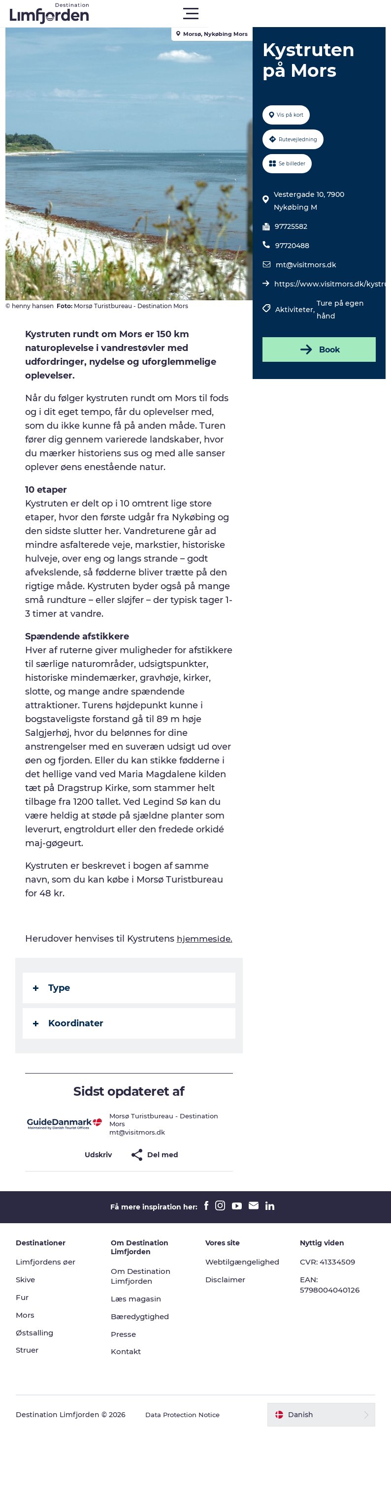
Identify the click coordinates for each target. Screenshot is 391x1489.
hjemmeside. (59, 966)
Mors (31, 1342)
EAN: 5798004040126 (329, 1312)
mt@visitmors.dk (304, 264)
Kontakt (129, 1379)
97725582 (289, 226)
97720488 (291, 245)
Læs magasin (140, 1326)
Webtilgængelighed (245, 1289)
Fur (28, 1325)
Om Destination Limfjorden (145, 1304)
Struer (34, 1377)
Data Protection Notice (191, 1442)
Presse (126, 1361)
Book (316, 349)
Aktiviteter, (294, 309)
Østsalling (41, 1360)
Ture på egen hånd (338, 309)
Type (55, 1015)
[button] (239, 14)
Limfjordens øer (53, 1289)
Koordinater (72, 1050)
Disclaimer (226, 1307)
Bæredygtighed (145, 1344)
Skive (31, 1307)
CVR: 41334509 (326, 1289)
